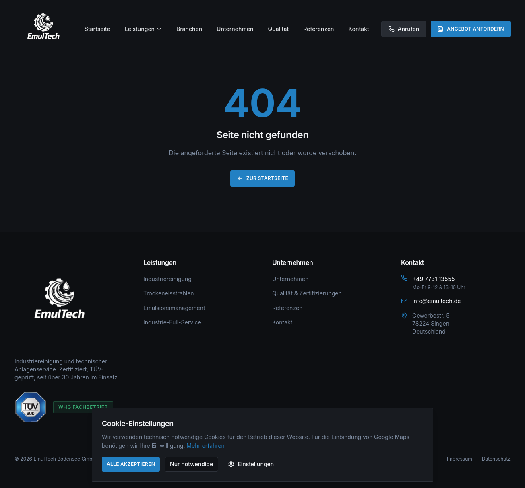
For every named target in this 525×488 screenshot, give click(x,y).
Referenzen (318, 28)
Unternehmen (235, 28)
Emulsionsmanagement (174, 307)
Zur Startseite (262, 178)
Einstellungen (251, 464)
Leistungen (143, 28)
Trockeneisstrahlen (168, 293)
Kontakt (359, 28)
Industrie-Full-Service (172, 322)
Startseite (97, 28)
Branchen (189, 28)
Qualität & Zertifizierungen (307, 293)
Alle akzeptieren (131, 464)
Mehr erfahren (205, 445)
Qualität (278, 28)
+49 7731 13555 (433, 278)
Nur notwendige (191, 464)
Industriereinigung (167, 278)
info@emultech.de (436, 300)
